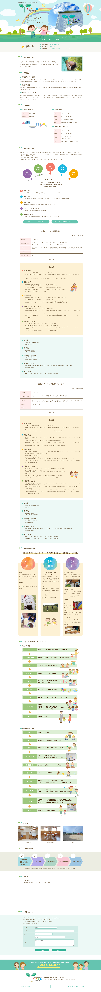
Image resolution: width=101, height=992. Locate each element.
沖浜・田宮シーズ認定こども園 (76, 986)
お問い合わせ (56, 39)
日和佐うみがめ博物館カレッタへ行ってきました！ (61, 48)
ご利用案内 (43, 37)
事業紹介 (37, 37)
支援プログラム (50, 37)
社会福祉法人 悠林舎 (25, 986)
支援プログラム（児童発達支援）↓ (36, 221)
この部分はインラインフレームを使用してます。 (50, 939)
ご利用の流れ (76, 37)
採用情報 (49, 39)
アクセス (44, 39)
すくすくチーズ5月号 (54, 44)
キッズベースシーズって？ (28, 37)
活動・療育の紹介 (59, 37)
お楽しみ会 (52, 46)
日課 (66, 37)
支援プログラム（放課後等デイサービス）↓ (64, 221)
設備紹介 (70, 37)
